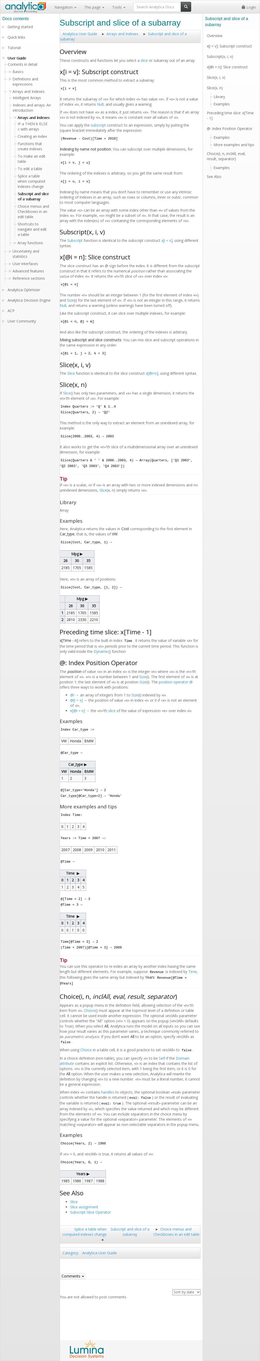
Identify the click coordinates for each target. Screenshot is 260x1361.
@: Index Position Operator (229, 128)
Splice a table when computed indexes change (84, 1232)
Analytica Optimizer (24, 289)
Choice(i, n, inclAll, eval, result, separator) (226, 156)
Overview (214, 35)
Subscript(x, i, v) (220, 56)
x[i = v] (166, 240)
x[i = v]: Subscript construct (229, 46)
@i (72, 695)
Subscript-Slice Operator (90, 1212)
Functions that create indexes (30, 146)
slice (144, 60)
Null (100, 104)
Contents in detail (22, 64)
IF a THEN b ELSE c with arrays (32, 126)
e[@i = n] (77, 710)
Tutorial (14, 47)
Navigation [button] (65, 7)
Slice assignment (84, 1206)
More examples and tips (234, 144)
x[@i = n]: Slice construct (227, 66)
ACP (11, 310)
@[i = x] (76, 700)
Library (219, 96)
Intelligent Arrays (27, 97)
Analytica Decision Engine (29, 300)
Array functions (30, 242)
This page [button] (94, 7)
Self (162, 1058)
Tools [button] (118, 7)
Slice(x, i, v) (216, 77)
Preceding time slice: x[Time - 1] (230, 115)
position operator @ (176, 681)
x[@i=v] (152, 373)
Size (70, 300)
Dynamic (101, 651)
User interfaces (25, 263)
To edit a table (30, 168)
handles (107, 1092)
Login (249, 7)
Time (192, 971)
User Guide (17, 58)
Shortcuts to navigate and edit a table (32, 229)
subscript (98, 125)
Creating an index (32, 136)
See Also (214, 176)
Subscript (75, 240)
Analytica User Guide (80, 33)
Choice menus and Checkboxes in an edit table (176, 1232)
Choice (89, 1010)
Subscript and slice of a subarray (130, 1232)
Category (70, 1252)
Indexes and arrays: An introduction (32, 108)
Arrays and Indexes (122, 33)
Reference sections (29, 278)
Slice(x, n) (215, 87)
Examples (222, 104)
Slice (71, 373)
